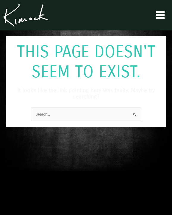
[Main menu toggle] (160, 15)
